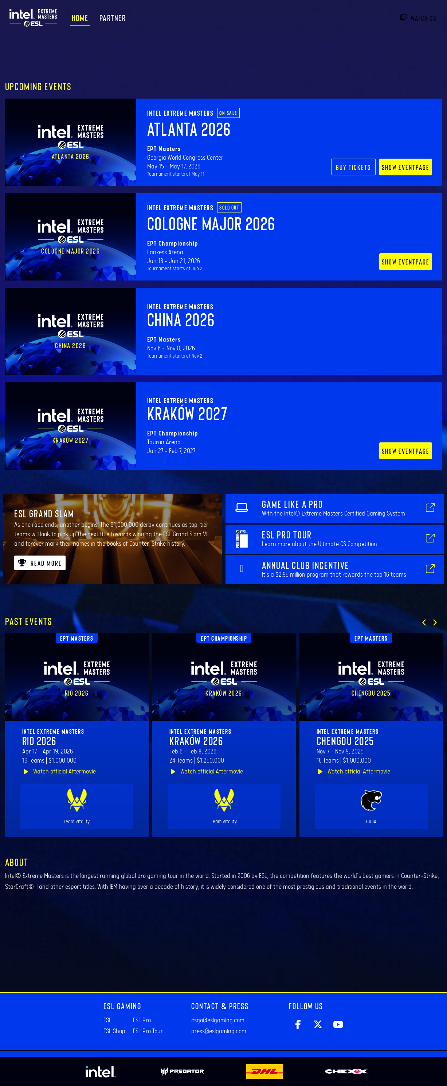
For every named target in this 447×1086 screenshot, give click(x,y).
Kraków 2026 (196, 740)
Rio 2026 (39, 740)
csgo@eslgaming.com (217, 1020)
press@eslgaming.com (218, 1031)
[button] (424, 622)
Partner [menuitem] (112, 17)
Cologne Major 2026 (211, 223)
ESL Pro (142, 1020)
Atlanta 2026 (189, 128)
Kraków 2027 (187, 413)
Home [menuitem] (80, 17)
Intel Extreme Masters (180, 112)
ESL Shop (114, 1031)
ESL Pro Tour (148, 1031)
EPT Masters (77, 638)
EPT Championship (224, 638)
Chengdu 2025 (345, 740)
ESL (107, 1020)
